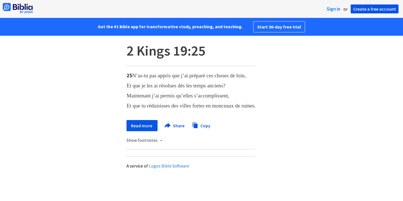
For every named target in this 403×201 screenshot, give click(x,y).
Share (174, 125)
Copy (201, 125)
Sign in (333, 9)
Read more (142, 125)
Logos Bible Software (169, 166)
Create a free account (374, 9)
